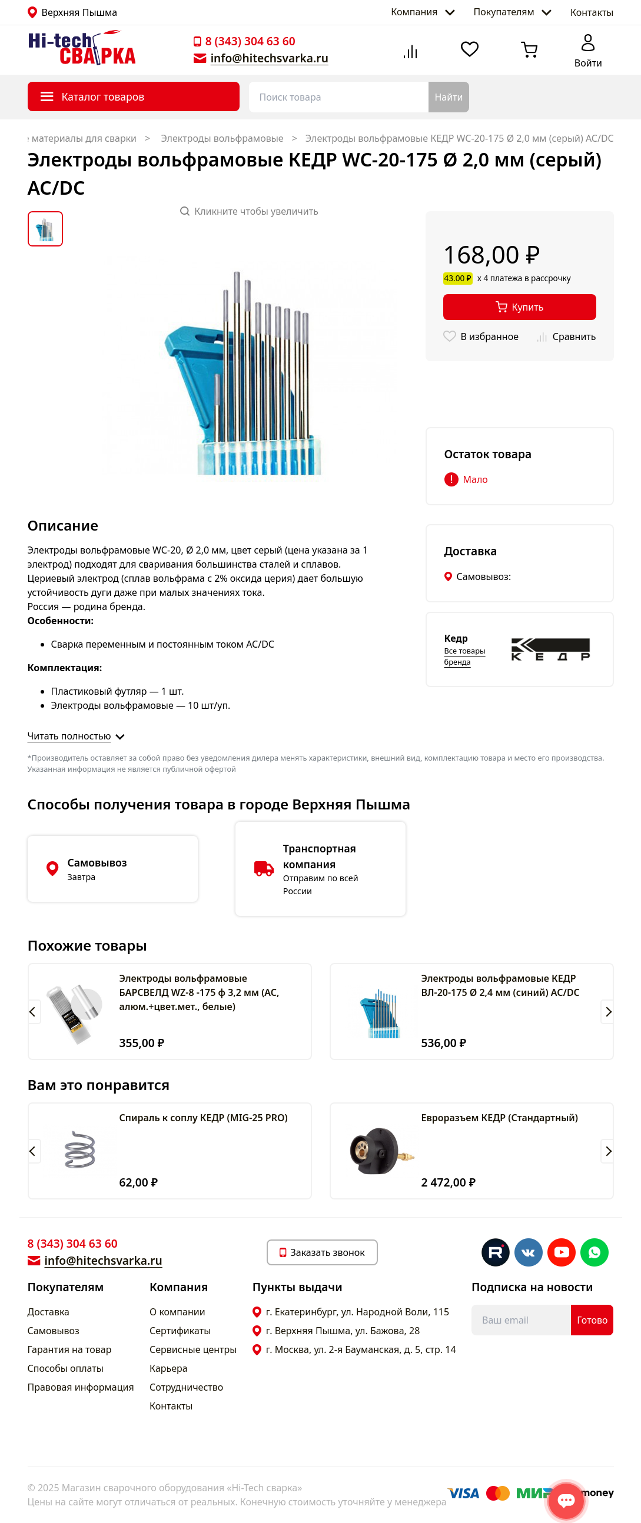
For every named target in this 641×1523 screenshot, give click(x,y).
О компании (177, 1311)
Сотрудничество (186, 1387)
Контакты (591, 12)
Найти (448, 97)
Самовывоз (53, 1330)
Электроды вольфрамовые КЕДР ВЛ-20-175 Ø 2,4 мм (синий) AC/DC (500, 985)
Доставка (49, 1311)
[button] (34, 1011)
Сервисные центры (193, 1349)
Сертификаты (180, 1330)
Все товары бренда (465, 656)
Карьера (169, 1368)
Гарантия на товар (70, 1349)
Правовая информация (81, 1387)
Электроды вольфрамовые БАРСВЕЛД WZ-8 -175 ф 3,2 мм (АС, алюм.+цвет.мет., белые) (199, 992)
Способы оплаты (66, 1368)
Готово (592, 1320)
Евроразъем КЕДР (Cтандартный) (500, 1117)
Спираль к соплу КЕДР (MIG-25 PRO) (203, 1117)
